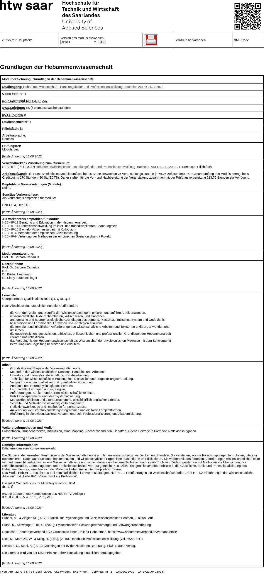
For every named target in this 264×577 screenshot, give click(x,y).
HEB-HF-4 (9, 233)
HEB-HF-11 (10, 222)
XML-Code (241, 40)
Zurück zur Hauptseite (17, 40)
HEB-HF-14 (10, 226)
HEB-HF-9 (9, 236)
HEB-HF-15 (10, 229)
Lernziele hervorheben (190, 40)
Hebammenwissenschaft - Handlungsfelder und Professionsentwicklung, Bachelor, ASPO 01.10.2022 (93, 87)
